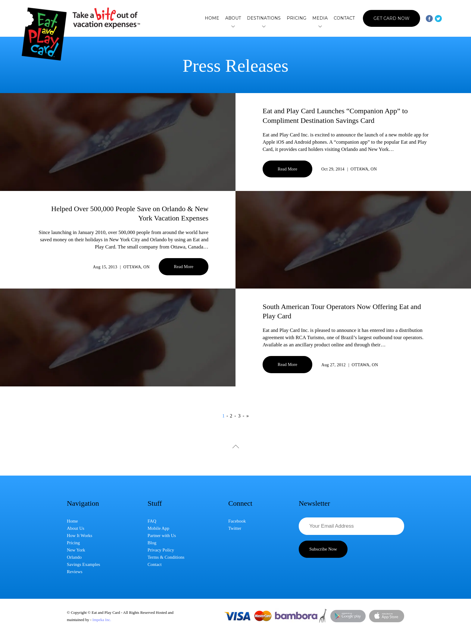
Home (212, 18)
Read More (287, 169)
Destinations (264, 18)
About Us (75, 528)
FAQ (152, 521)
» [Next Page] (247, 415)
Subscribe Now (323, 549)
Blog (152, 542)
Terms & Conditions (166, 557)
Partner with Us (162, 535)
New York (76, 550)
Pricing (296, 18)
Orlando (74, 557)
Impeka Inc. (101, 619)
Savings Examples (83, 564)
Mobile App (158, 528)
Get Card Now (391, 18)
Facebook (237, 521)
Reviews (75, 571)
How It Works (79, 535)
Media (320, 18)
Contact (344, 18)
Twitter (234, 528)
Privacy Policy (161, 550)
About (233, 18)
